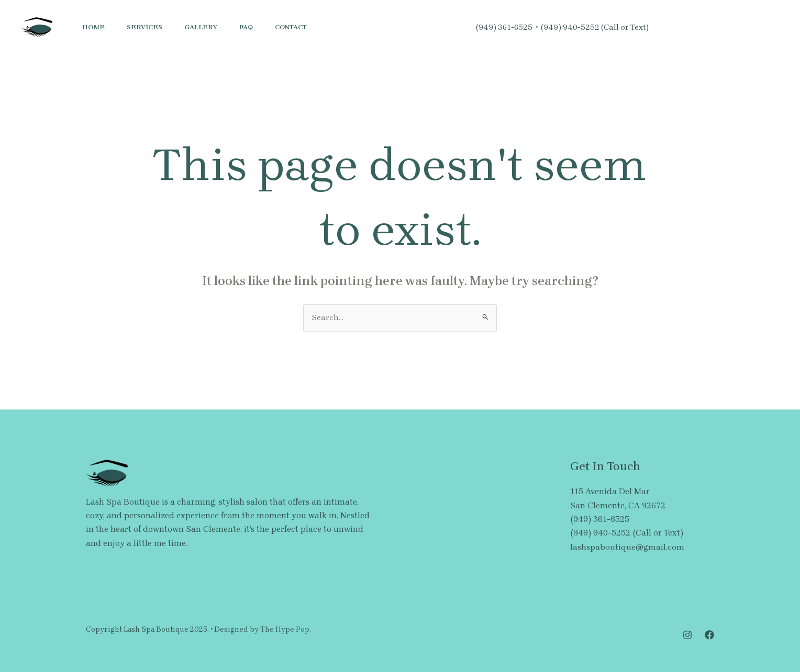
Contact (305, 27)
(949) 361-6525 (504, 27)
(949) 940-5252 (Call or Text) (595, 27)
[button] (745, 27)
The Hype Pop (284, 629)
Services (149, 27)
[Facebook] (687, 27)
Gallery (208, 27)
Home (95, 27)
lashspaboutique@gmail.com (627, 547)
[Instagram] (664, 27)
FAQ (257, 27)
